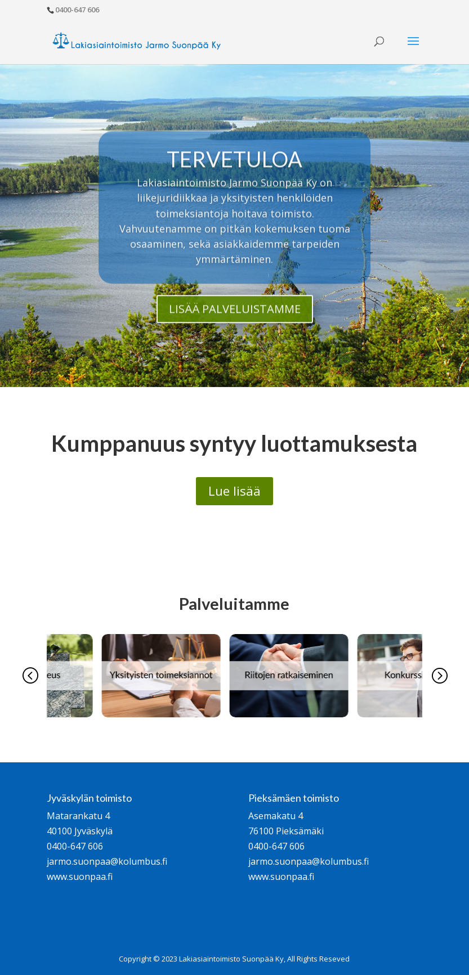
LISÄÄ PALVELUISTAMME (235, 324)
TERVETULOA (234, 174)
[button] (29, 675)
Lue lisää (234, 490)
